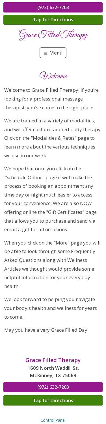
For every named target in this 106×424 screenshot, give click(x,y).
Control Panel (53, 420)
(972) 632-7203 (53, 7)
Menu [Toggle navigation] (53, 52)
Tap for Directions (53, 19)
